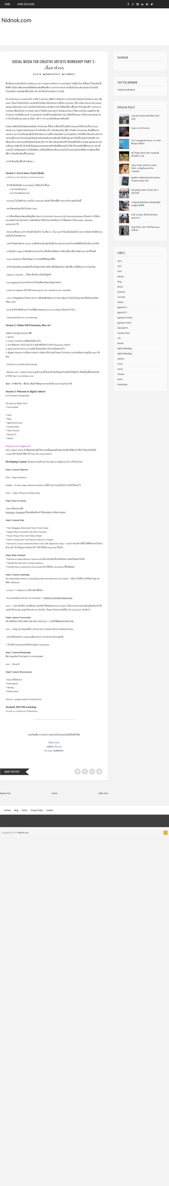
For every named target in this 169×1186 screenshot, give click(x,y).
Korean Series (123, 333)
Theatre (120, 374)
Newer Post (5, 794)
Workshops (122, 385)
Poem (120, 364)
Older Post (103, 794)
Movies (120, 343)
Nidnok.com (16, 20)
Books (120, 287)
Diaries (120, 302)
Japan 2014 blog (25, 4)
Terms (24, 810)
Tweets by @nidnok (126, 90)
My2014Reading (124, 349)
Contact (49, 810)
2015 (119, 266)
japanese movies (125, 318)
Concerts (121, 297)
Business (121, 292)
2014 (119, 261)
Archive (7, 810)
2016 (119, 272)
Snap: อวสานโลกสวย (140, 128)
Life (119, 338)
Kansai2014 (122, 328)
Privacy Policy (37, 810)
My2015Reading (124, 354)
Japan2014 (122, 308)
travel (119, 379)
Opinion (120, 359)
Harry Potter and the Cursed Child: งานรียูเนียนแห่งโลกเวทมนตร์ (143, 168)
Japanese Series (124, 323)
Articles (120, 277)
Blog (119, 282)
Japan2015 (122, 313)
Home (7, 4)
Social (120, 369)
